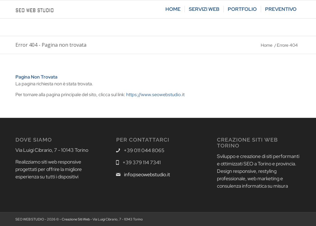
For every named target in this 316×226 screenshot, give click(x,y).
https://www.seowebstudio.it (155, 95)
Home (266, 45)
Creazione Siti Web (76, 219)
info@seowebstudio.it (147, 174)
